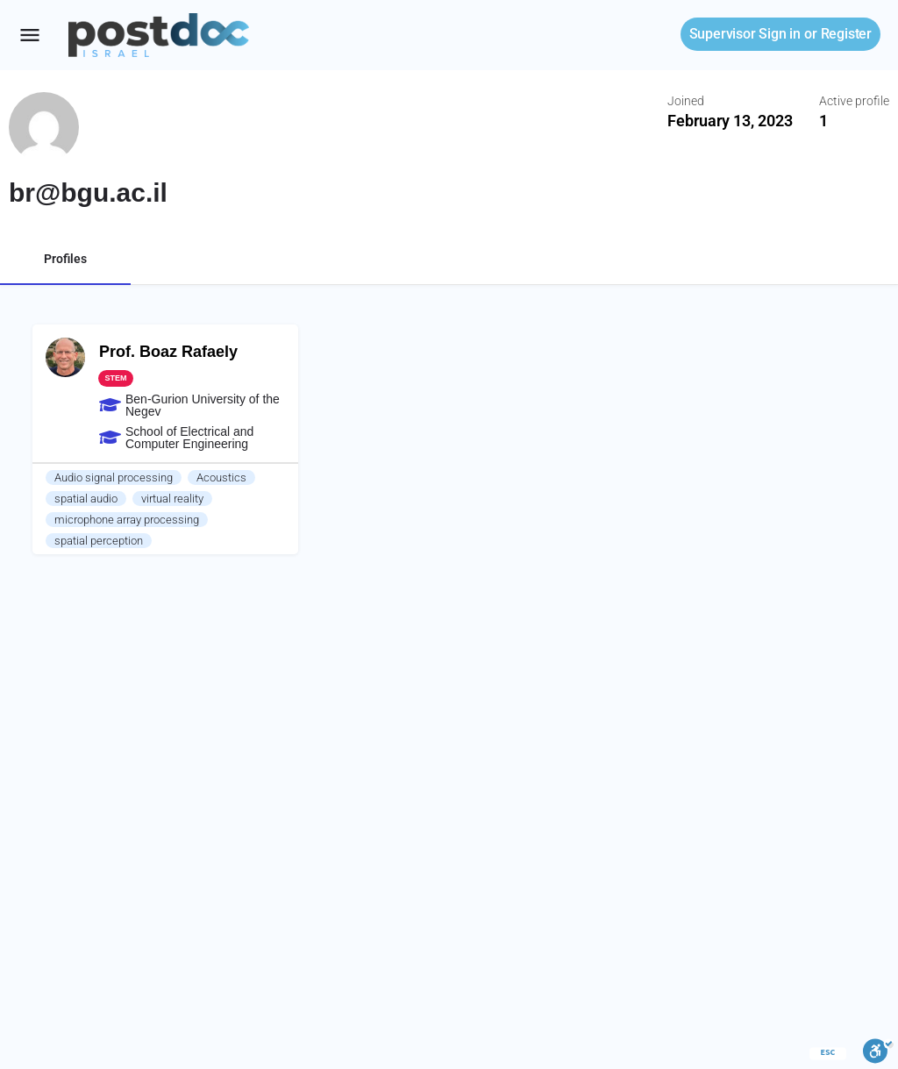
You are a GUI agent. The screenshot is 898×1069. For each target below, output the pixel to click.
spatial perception (98, 540)
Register (846, 33)
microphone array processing (126, 519)
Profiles (65, 259)
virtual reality (172, 498)
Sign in (745, 33)
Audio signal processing (113, 477)
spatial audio (86, 498)
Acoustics (221, 477)
